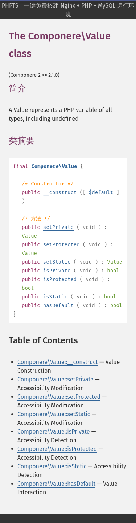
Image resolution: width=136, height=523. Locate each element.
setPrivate (58, 227)
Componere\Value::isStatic (51, 466)
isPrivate (57, 271)
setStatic (57, 262)
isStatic (55, 297)
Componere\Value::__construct (57, 362)
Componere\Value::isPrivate (53, 431)
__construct (60, 192)
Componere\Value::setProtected (58, 396)
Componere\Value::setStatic (53, 414)
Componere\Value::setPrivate (55, 379)
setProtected (61, 245)
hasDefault (58, 305)
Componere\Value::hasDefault (56, 483)
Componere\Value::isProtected (57, 448)
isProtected (60, 279)
